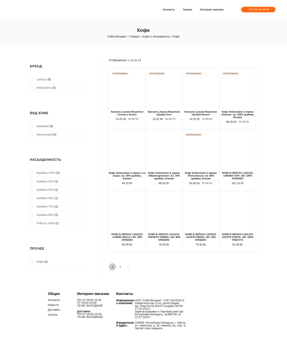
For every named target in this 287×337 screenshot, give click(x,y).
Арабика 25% (45, 181)
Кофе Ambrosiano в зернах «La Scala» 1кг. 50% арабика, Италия (127, 176)
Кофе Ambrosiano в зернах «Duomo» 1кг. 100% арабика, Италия (237, 114)
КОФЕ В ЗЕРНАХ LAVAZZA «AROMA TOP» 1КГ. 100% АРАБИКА (237, 176)
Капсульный (44, 134)
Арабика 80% (45, 214)
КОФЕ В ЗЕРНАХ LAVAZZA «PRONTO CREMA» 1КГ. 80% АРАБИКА (163, 237)
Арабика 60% (45, 198)
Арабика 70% (45, 206)
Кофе (39, 261)
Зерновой (42, 126)
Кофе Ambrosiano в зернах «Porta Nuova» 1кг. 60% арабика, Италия (201, 176)
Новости (53, 304)
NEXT (128, 266)
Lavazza (41, 79)
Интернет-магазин (212, 9)
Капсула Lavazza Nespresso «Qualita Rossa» (201, 113)
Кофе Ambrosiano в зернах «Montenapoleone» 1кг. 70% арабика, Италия (164, 176)
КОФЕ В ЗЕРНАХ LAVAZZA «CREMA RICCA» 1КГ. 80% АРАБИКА (127, 237)
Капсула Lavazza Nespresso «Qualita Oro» (164, 113)
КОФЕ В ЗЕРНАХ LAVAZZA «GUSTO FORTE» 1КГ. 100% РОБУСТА (238, 237)
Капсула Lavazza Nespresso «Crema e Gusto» (127, 113)
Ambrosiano (43, 87)
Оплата (52, 314)
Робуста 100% (45, 223)
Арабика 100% (45, 172)
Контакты (169, 9)
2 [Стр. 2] (120, 266)
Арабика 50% (45, 189)
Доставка (54, 309)
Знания (187, 9)
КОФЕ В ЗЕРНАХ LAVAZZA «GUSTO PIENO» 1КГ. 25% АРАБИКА (200, 237)
